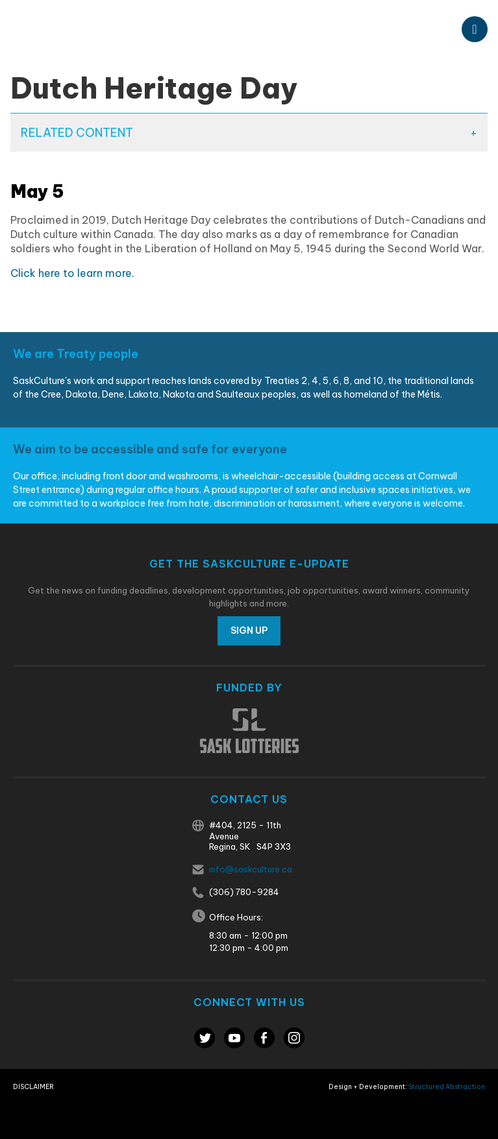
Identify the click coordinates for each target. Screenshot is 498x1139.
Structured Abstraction (446, 1087)
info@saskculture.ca (250, 869)
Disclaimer (33, 1087)
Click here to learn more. (72, 273)
